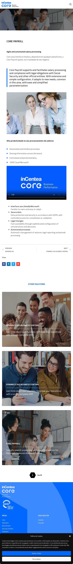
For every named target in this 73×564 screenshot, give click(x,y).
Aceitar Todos (36, 553)
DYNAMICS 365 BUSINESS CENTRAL (22, 325)
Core (3, 520)
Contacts (5, 531)
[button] (70, 536)
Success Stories (7, 528)
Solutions (5, 523)
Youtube (41, 523)
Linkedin (41, 520)
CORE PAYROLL (13, 443)
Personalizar (36, 559)
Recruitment (6, 525)
